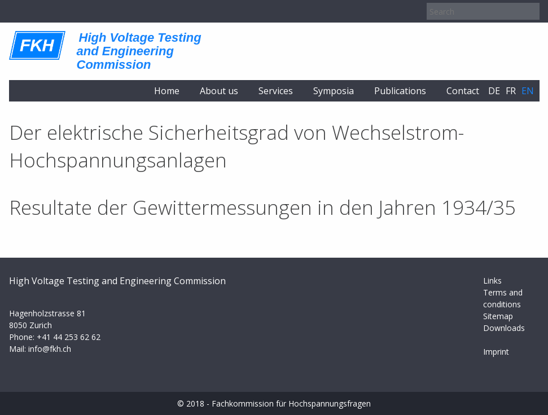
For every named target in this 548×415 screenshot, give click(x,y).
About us (219, 91)
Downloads (504, 328)
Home (166, 91)
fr (511, 91)
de (494, 91)
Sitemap (498, 316)
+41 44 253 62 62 (68, 337)
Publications (400, 91)
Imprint (496, 351)
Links (492, 280)
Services (275, 91)
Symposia (333, 91)
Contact (462, 91)
